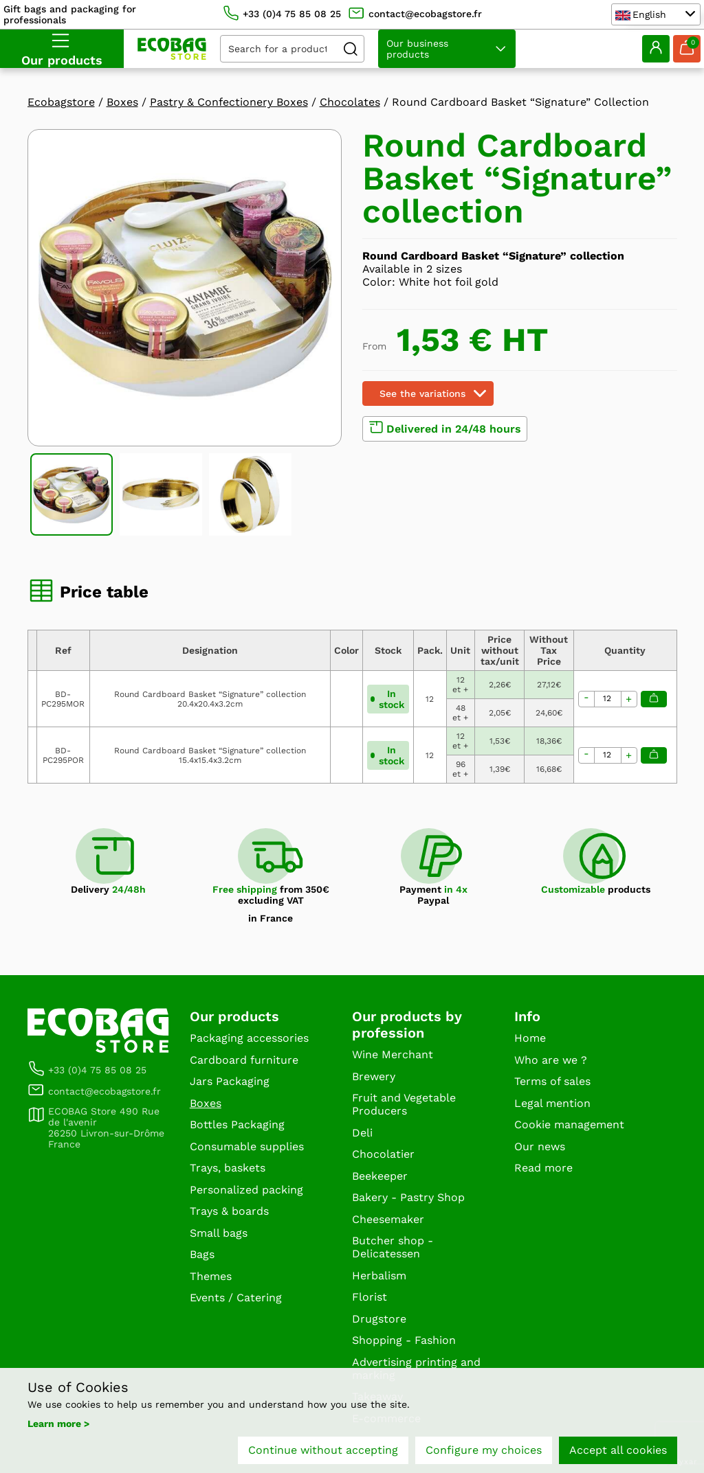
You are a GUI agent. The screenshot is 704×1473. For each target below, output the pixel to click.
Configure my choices (484, 1450)
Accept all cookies (618, 1450)
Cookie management (569, 1124)
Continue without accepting (323, 1450)
